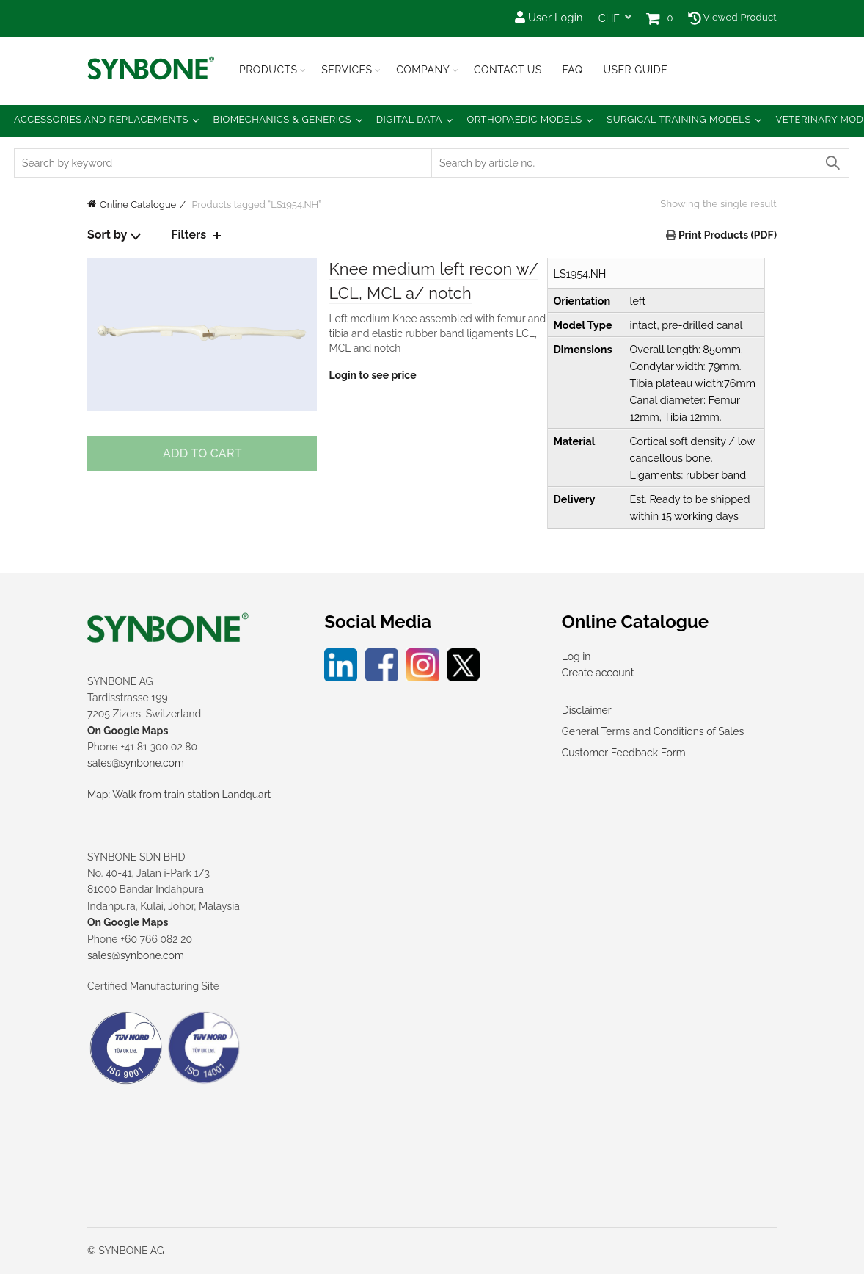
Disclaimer (587, 710)
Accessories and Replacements (101, 119)
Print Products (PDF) (726, 235)
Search (831, 163)
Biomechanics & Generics (282, 119)
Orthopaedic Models (524, 119)
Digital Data (409, 119)
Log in (576, 656)
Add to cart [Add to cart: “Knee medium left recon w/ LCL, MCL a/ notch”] (202, 453)
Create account (598, 672)
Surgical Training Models (679, 119)
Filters (188, 235)
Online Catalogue (138, 204)
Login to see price (372, 376)
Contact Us (508, 70)
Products (268, 70)
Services (346, 70)
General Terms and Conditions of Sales (653, 731)
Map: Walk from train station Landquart (179, 794)
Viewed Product (732, 17)
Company (423, 70)
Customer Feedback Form (624, 753)
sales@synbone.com (135, 763)
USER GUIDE (635, 70)
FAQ (572, 70)
